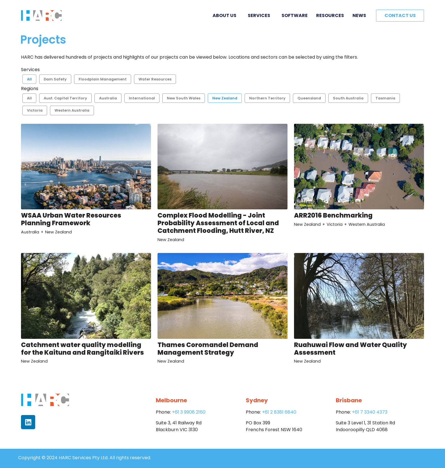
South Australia (348, 98)
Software (295, 15)
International (142, 98)
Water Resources (154, 79)
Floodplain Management (103, 79)
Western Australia (71, 110)
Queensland (309, 98)
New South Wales (183, 98)
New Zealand (224, 98)
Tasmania (385, 98)
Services (260, 15)
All (29, 79)
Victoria (35, 110)
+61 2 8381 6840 (279, 412)
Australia (108, 98)
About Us (226, 15)
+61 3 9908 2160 (188, 412)
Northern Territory (267, 98)
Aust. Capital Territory (65, 98)
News (359, 15)
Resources (330, 15)
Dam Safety (55, 79)
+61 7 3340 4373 (369, 412)
